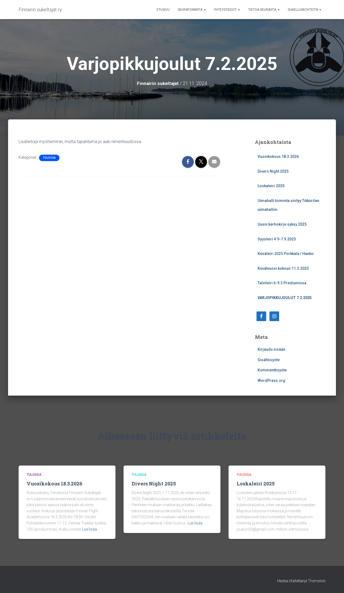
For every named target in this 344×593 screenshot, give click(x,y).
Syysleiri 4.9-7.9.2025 (277, 239)
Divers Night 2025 (273, 171)
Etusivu (163, 10)
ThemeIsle (316, 581)
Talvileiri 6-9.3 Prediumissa (282, 283)
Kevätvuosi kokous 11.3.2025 (283, 268)
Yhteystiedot (227, 10)
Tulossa (49, 157)
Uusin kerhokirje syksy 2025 (282, 224)
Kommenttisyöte (272, 370)
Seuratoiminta (192, 10)
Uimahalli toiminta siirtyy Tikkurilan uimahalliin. (288, 205)
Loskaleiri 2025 (271, 186)
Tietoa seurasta (264, 10)
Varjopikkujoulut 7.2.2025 (285, 298)
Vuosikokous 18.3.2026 (278, 156)
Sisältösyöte (269, 360)
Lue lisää (89, 529)
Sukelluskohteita (304, 10)
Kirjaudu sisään (271, 349)
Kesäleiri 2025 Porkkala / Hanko (286, 253)
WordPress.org (271, 380)
